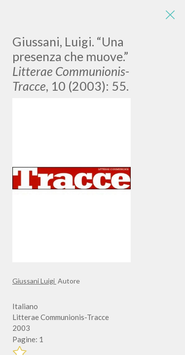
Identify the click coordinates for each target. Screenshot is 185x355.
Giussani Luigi (34, 281)
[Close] (170, 15)
